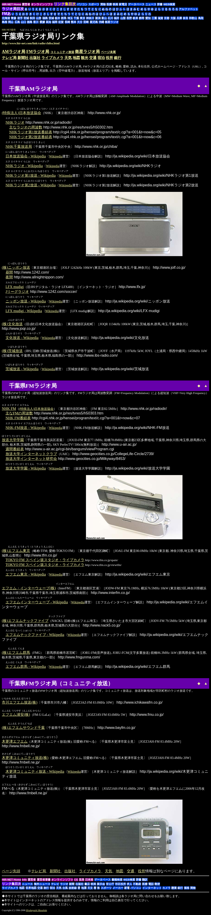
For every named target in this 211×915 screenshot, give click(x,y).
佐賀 (61, 22)
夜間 (9, 278)
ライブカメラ (52, 58)
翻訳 (145, 881)
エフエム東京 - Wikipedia (26, 575)
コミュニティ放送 (62, 52)
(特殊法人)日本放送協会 (21, 113)
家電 (127, 889)
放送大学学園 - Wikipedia (26, 469)
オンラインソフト (42, 4)
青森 (13, 18)
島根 (4, 22)
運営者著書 (44, 881)
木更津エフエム (15, 743)
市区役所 (120, 885)
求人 (129, 885)
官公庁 (110, 885)
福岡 (54, 22)
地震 (84, 889)
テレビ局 (9, 58)
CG (76, 881)
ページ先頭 (11, 873)
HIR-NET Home (11, 4)
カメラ (166, 889)
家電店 (123, 4)
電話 (151, 885)
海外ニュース (42, 885)
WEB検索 (169, 4)
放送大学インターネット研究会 (31, 460)
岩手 (20, 18)
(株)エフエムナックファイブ (25, 622)
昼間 (9, 273)
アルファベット (188, 9)
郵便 (157, 885)
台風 (65, 889)
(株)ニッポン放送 (16, 268)
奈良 (185, 18)
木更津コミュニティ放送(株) (25, 759)
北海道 (6, 18)
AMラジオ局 (13, 51)
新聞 (71, 885)
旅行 (46, 889)
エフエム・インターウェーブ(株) (29, 589)
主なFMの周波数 (19, 414)
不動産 (137, 885)
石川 (110, 18)
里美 (81, 881)
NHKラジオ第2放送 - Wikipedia (31, 185)
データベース (136, 4)
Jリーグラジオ (17, 292)
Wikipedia (55, 156)
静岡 (141, 18)
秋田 (32, 18)
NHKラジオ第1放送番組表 (30, 132)
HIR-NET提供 (9, 29)
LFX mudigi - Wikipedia (24, 311)
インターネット (152, 889)
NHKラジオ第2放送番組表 (30, 137)
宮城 (26, 18)
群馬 (63, 18)
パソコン (82, 4)
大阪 (173, 18)
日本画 (89, 881)
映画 (115, 4)
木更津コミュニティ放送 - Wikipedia (35, 773)
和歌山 (193, 18)
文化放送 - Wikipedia (22, 338)
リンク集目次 (11, 885)
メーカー (117, 889)
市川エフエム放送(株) (19, 704)
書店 (87, 885)
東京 (82, 18)
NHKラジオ (15, 123)
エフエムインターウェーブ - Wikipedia (37, 603)
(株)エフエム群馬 (16, 654)
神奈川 (90, 18)
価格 (186, 889)
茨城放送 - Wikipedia (22, 370)
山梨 (123, 18)
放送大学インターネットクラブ (31, 455)
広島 (17, 22)
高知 (48, 22)
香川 (36, 22)
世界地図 (31, 889)
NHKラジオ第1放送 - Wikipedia (31, 176)
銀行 (117, 58)
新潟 (98, 18)
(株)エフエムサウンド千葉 (23, 729)
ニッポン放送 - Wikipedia (26, 302)
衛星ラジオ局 (87, 51)
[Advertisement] (72, 85)
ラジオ (64, 885)
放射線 (72, 889)
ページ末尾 (108, 52)
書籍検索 (117, 881)
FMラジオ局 (37, 51)
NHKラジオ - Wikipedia (24, 166)
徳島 (29, 22)
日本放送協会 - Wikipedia (26, 156)
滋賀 (160, 18)
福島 (45, 18)
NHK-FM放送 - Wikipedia (26, 429)
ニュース (150, 4)
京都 (166, 18)
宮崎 (86, 22)
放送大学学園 (13, 441)
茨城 (51, 18)
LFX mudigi (15, 287)
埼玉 (70, 18)
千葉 (76, 18)
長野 (129, 18)
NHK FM (9, 409)
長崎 (67, 22)
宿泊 (101, 58)
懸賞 (174, 889)
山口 (23, 22)
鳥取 (201, 18)
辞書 (160, 4)
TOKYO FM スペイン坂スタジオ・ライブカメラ (45, 561)
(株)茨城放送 (12, 352)
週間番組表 (15, 450)
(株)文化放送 (12, 325)
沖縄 (101, 22)
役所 (109, 58)
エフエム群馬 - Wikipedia (26, 668)
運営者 (26, 4)
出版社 (34, 58)
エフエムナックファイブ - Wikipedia (35, 636)
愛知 (148, 18)
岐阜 (135, 18)
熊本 (73, 22)
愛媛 (42, 22)
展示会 (101, 885)
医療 (109, 4)
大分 (80, 22)
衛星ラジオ (112, 22)
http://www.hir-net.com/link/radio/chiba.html (31, 43)
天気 (68, 58)
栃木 (57, 18)
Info (24, 881)
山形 (38, 18)
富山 (104, 18)
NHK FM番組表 (18, 419)
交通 (93, 58)
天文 (90, 889)
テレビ (55, 885)
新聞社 (23, 58)
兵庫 (179, 18)
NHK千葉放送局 (19, 147)
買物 (103, 4)
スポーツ (93, 4)
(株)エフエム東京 (16, 552)
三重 (154, 18)
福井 (116, 18)
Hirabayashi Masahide (36, 912)
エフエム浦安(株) (16, 716)
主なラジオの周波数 (25, 127)
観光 (84, 58)
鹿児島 (94, 22)
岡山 (11, 22)
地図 (76, 58)
